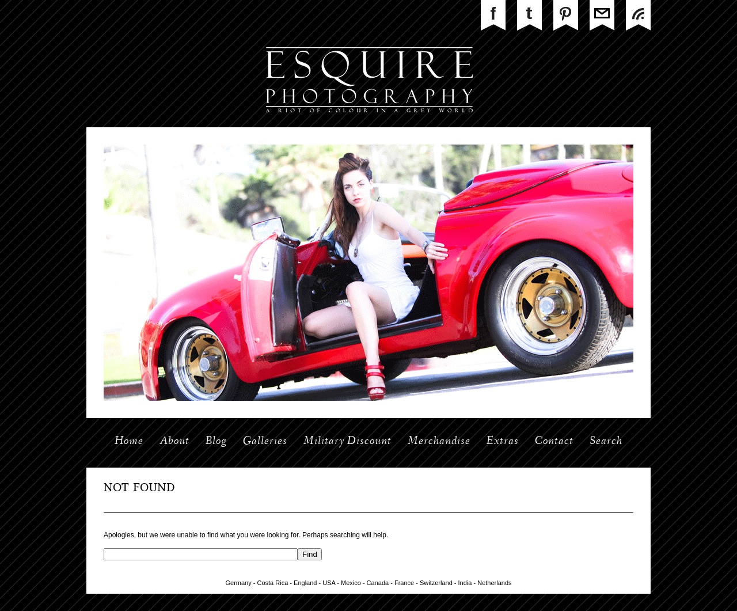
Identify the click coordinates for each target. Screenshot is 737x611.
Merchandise (439, 441)
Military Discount (347, 441)
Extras (503, 441)
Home (129, 441)
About (174, 441)
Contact (554, 441)
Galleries (265, 441)
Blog (216, 441)
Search (606, 441)
